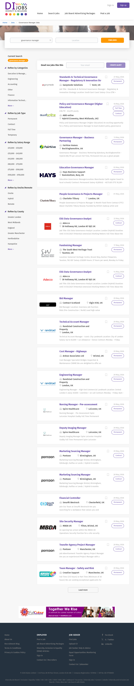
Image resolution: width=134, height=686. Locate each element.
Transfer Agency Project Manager (77, 544)
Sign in (110, 5)
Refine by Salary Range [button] (18, 142)
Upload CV (73, 644)
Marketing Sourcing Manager (74, 451)
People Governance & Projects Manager (80, 194)
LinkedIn (108, 644)
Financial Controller (69, 498)
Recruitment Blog (12, 644)
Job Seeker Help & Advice (80, 648)
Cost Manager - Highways (73, 351)
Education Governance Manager (76, 167)
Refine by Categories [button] (17, 68)
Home (5, 23)
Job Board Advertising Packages (50, 644)
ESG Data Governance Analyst (75, 218)
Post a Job (41, 639)
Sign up (123, 5)
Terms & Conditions (13, 648)
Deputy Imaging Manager (72, 427)
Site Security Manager (71, 521)
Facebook (109, 635)
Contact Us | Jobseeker (78, 664)
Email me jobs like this (52, 65)
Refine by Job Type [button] (16, 113)
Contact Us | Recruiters (47, 660)
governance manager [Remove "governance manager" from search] (17, 60)
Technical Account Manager (74, 321)
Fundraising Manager (70, 245)
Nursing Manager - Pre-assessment (78, 404)
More (10, 106)
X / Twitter (109, 640)
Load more (83, 590)
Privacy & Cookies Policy (15, 652)
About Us (8, 639)
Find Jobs (112, 40)
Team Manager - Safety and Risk (76, 568)
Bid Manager (66, 298)
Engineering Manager (70, 374)
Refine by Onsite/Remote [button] (19, 187)
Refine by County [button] (15, 211)
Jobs (12, 23)
